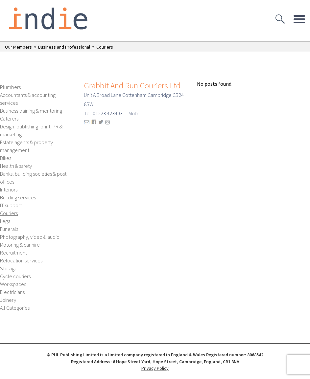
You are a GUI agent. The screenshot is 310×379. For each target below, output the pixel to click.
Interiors (8, 189)
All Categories (15, 307)
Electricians (12, 292)
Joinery (8, 300)
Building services (18, 197)
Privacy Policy (155, 368)
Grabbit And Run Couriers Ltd (132, 85)
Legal (6, 221)
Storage (8, 268)
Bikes (5, 158)
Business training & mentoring (31, 110)
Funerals (9, 229)
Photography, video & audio (30, 237)
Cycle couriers (15, 276)
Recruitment (13, 252)
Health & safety (16, 166)
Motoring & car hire (20, 244)
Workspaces (13, 284)
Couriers (104, 47)
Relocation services (21, 260)
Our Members (18, 47)
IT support (11, 205)
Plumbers (10, 87)
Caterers (9, 118)
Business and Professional (64, 47)
